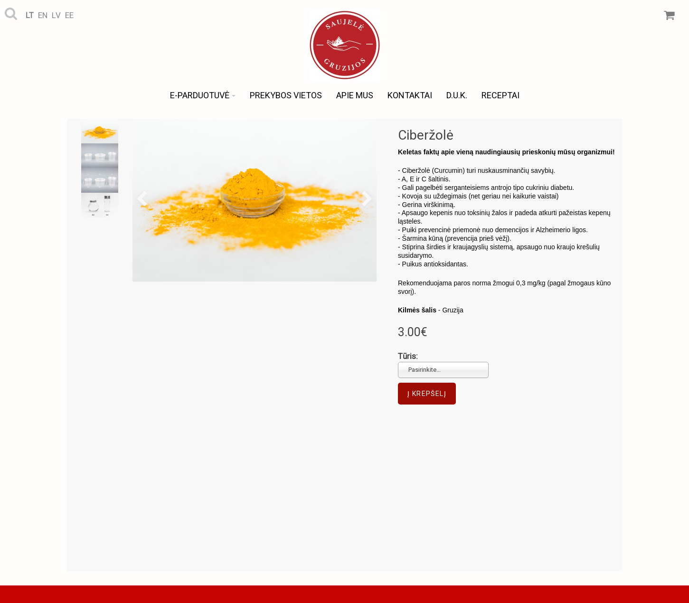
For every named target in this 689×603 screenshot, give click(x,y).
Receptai (500, 95)
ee (69, 15)
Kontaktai (409, 95)
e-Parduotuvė (203, 95)
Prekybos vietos (286, 95)
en (42, 15)
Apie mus (354, 95)
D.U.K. (456, 95)
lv (56, 15)
